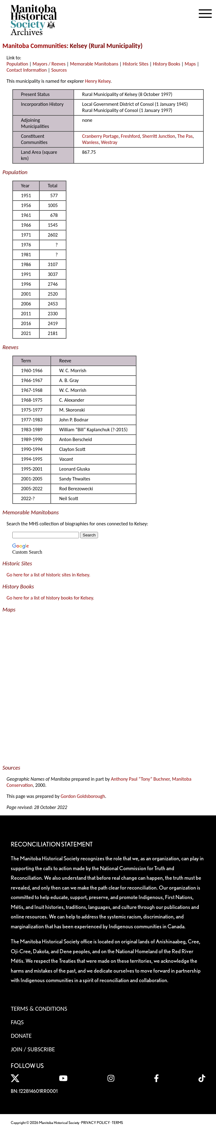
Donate (21, 1035)
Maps (190, 64)
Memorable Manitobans (94, 64)
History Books (166, 64)
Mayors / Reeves (49, 64)
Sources (59, 70)
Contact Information (26, 70)
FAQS (17, 1022)
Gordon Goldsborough (83, 796)
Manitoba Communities (34, 46)
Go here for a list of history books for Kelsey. (50, 598)
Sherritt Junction (158, 136)
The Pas (185, 136)
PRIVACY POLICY (95, 1122)
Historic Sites (135, 64)
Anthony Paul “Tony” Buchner (140, 779)
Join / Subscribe (33, 1049)
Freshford (130, 136)
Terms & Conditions (39, 1008)
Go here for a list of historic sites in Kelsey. (48, 575)
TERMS (117, 1122)
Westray (109, 142)
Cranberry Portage (100, 136)
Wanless (90, 142)
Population (17, 64)
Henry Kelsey (98, 81)
